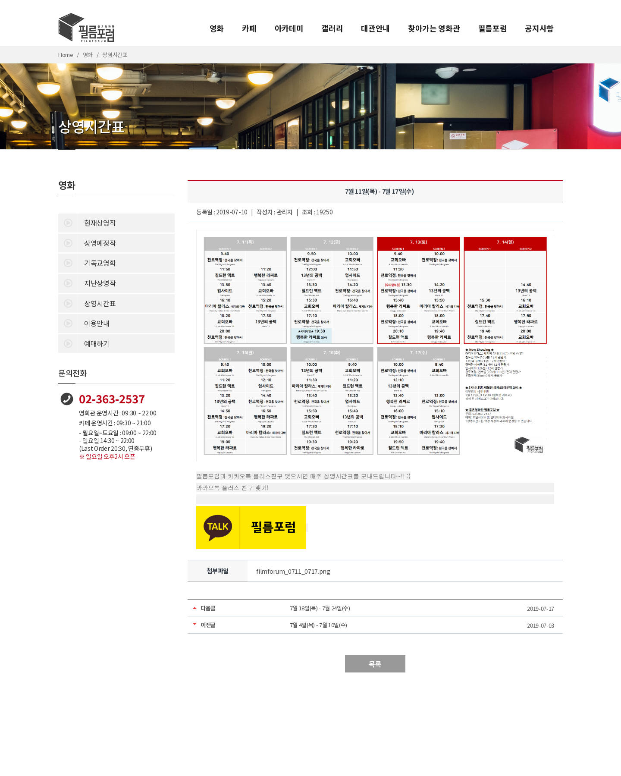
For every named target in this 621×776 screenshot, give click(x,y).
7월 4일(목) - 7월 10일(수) (319, 625)
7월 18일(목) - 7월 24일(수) (320, 608)
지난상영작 (87, 282)
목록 (375, 664)
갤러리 (332, 28)
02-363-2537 (112, 398)
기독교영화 (87, 262)
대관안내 (375, 28)
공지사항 (539, 28)
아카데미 (289, 28)
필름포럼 (492, 28)
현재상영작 (87, 222)
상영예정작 (87, 242)
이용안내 (84, 322)
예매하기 (84, 343)
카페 (249, 28)
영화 (217, 28)
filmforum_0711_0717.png (293, 571)
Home (65, 54)
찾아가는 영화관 (434, 28)
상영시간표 (87, 302)
